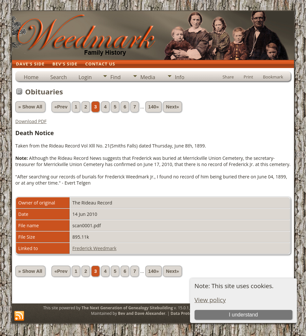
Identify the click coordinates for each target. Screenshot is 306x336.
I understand (243, 314)
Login (85, 77)
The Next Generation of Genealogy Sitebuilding (127, 308)
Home (31, 77)
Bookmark (273, 77)
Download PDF (31, 121)
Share (228, 77)
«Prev (60, 106)
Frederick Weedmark (94, 248)
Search (58, 77)
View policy (210, 300)
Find (115, 77)
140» (153, 106)
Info (179, 77)
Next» (172, 106)
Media (147, 77)
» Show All (30, 106)
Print (248, 77)
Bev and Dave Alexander (141, 313)
